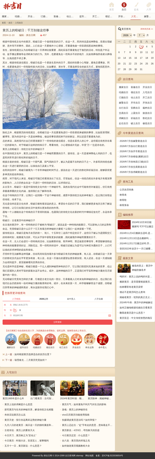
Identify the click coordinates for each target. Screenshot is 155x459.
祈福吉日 (135, 118)
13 (119, 58)
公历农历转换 (127, 189)
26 (152, 63)
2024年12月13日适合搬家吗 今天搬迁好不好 (137, 238)
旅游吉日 (147, 113)
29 (130, 69)
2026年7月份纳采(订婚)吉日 (134, 161)
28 (124, 69)
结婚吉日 (19, 16)
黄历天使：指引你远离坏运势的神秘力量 (25, 420)
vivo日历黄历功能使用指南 (75, 414)
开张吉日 (147, 102)
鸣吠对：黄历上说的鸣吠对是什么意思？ (137, 276)
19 (152, 58)
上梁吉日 (135, 113)
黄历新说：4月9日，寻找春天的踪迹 (80, 430)
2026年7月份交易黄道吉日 (133, 167)
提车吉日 (84, 16)
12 (152, 52)
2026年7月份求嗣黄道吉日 (133, 172)
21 (124, 63)
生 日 (8, 315)
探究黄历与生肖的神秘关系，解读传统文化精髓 (29, 409)
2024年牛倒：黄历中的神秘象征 (136, 302)
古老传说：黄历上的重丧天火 (20, 430)
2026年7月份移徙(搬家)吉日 (134, 156)
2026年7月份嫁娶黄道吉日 (133, 141)
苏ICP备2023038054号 (112, 455)
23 (135, 63)
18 (146, 58)
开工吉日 (97, 16)
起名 (136, 9)
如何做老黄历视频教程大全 (76, 446)
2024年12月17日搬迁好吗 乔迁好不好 (137, 243)
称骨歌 (123, 200)
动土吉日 (71, 16)
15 (130, 58)
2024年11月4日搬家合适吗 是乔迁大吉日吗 (137, 233)
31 (141, 69)
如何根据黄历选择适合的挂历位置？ (33, 354)
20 (119, 63)
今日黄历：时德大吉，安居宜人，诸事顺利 (27, 440)
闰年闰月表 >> (147, 29)
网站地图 (89, 455)
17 (141, 58)
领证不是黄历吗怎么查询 (132, 292)
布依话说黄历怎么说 (15, 414)
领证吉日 (110, 16)
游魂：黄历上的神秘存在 (75, 409)
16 (135, 58)
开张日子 (122, 16)
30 (135, 69)
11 (146, 52)
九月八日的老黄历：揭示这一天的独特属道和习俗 (30, 425)
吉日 (124, 9)
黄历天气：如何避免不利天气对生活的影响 (84, 404)
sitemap (79, 455)
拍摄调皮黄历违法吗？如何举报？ (79, 420)
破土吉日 (135, 123)
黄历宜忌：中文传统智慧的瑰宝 (136, 318)
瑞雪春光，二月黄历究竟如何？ (30, 360)
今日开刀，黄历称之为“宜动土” (20, 435)
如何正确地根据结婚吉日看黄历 (136, 307)
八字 (148, 9)
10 (141, 52)
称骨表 (123, 195)
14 (124, 58)
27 (119, 69)
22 (130, 63)
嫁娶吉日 (148, 16)
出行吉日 (123, 108)
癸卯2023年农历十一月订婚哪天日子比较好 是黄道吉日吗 (137, 248)
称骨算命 (124, 205)
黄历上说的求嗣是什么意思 (18, 404)
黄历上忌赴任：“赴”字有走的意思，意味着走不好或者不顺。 (87, 425)
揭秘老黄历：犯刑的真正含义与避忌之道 (137, 297)
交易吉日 (123, 113)
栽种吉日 (147, 108)
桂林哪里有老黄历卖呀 (131, 287)
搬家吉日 (6, 16)
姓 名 (8, 305)
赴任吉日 (123, 123)
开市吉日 (135, 102)
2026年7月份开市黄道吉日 (133, 151)
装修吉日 (58, 16)
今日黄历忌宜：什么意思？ (76, 435)
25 (146, 63)
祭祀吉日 (147, 118)
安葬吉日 (135, 108)
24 (141, 63)
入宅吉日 (135, 16)
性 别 (8, 310)
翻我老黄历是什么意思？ (132, 313)
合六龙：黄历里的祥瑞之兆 (76, 440)
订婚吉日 (45, 16)
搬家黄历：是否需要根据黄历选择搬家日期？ (137, 281)
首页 (4, 23)
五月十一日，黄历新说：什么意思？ (23, 446)
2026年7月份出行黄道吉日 (133, 146)
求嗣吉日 (123, 118)
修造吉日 (147, 123)
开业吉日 (32, 16)
